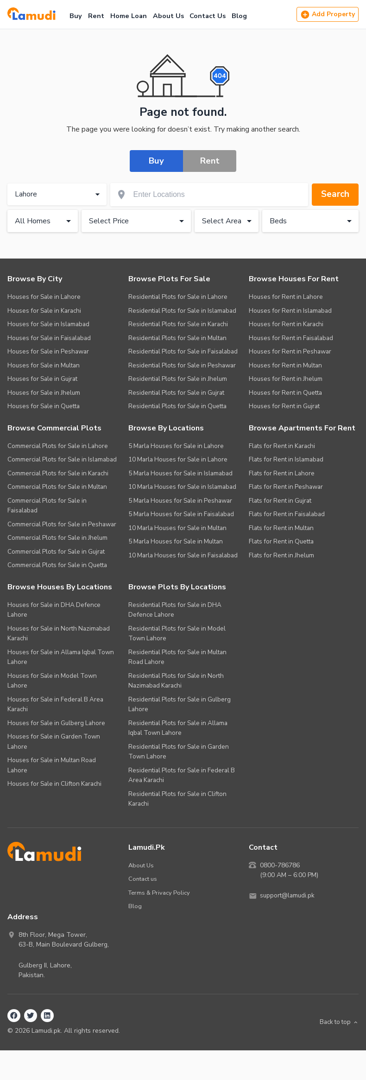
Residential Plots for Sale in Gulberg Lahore (179, 704)
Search (334, 194)
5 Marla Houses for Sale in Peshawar (180, 500)
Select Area (228, 221)
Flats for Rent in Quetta (281, 541)
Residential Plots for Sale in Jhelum (177, 378)
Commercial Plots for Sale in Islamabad (62, 459)
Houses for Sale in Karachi (44, 310)
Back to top (337, 1022)
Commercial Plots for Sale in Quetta (57, 565)
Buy (75, 15)
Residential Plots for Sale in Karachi (178, 324)
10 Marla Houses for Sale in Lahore (177, 459)
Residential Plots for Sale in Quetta (177, 406)
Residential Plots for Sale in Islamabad (182, 310)
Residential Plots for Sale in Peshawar (182, 365)
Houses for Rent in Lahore (286, 296)
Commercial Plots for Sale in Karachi (57, 473)
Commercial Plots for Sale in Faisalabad (47, 505)
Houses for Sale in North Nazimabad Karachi (58, 633)
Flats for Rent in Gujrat (280, 500)
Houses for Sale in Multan (43, 365)
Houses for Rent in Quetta (285, 392)
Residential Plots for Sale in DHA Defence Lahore (174, 609)
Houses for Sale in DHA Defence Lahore (54, 609)
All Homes (44, 221)
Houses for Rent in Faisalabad (291, 338)
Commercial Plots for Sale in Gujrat (56, 551)
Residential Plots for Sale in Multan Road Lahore (177, 657)
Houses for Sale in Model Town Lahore (52, 680)
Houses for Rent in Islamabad (290, 310)
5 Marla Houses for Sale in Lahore (176, 446)
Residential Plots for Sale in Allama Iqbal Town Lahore (177, 728)
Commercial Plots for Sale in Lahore (57, 446)
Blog (239, 15)
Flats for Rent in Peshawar (286, 486)
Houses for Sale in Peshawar (48, 351)
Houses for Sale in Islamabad (48, 324)
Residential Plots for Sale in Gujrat (176, 392)
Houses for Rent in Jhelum (285, 378)
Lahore (58, 194)
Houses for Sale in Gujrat (42, 378)
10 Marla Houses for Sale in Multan (177, 528)
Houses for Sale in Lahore (44, 296)
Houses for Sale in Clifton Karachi (54, 783)
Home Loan (128, 15)
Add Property (327, 14)
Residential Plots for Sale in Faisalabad (183, 351)
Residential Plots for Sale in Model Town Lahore (177, 633)
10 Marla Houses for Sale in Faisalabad (183, 555)
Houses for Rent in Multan (285, 365)
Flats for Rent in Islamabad (286, 459)
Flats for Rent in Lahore (282, 473)
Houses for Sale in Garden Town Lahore (53, 741)
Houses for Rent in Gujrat (284, 406)
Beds (312, 221)
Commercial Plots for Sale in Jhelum (57, 537)
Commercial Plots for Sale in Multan (57, 486)
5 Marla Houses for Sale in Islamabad (180, 473)
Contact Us (207, 15)
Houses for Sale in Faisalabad (49, 338)
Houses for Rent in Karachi (286, 324)
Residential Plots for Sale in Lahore (177, 296)
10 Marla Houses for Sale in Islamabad (182, 486)
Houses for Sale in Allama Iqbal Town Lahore (60, 657)
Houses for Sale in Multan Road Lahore (51, 765)
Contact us (143, 878)
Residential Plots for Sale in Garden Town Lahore (178, 751)
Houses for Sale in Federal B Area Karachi (55, 704)
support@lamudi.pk (288, 895)
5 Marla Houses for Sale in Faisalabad (181, 514)
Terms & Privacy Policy (160, 892)
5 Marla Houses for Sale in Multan (175, 541)
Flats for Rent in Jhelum (281, 555)
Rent (96, 15)
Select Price (138, 221)
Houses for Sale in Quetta (43, 406)
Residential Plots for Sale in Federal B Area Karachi (181, 775)
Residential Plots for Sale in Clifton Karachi (177, 798)
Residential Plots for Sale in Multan (177, 338)
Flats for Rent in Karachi (282, 446)
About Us (168, 15)
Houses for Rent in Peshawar (290, 351)
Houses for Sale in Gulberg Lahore (56, 723)
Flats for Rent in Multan (281, 528)
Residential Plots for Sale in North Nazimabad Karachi (176, 680)
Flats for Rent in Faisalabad (287, 514)
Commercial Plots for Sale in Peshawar (61, 524)
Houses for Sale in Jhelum (43, 392)
